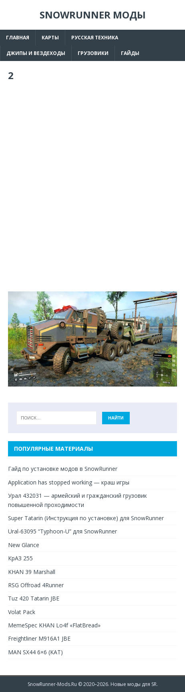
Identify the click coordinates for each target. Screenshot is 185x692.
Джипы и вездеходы (35, 53)
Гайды (130, 53)
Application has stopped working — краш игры (68, 482)
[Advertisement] (92, 186)
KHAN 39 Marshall (31, 572)
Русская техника (94, 37)
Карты (50, 37)
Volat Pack (21, 612)
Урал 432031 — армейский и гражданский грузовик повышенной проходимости (77, 500)
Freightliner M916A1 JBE (39, 638)
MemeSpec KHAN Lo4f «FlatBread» (54, 625)
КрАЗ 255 (20, 558)
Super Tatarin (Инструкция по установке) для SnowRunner (86, 518)
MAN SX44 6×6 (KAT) (35, 652)
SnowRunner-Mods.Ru (52, 684)
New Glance (23, 545)
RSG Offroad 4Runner (36, 585)
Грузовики (93, 53)
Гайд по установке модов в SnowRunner (62, 468)
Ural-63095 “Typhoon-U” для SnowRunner (62, 531)
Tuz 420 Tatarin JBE (33, 598)
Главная (17, 37)
